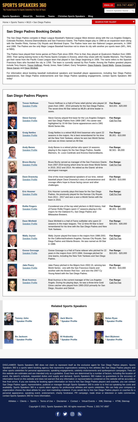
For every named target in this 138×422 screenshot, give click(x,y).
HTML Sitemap (122, 401)
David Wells (108, 65)
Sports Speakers (11, 16)
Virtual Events (88, 401)
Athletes (12, 401)
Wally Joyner (29, 235)
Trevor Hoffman (34, 65)
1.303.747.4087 (101, 406)
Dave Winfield (31, 68)
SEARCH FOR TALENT (115, 22)
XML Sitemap (105, 401)
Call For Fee (115, 120)
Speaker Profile (30, 106)
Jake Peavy (28, 265)
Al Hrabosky (66, 336)
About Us (28, 16)
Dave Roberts (94, 65)
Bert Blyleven (112, 336)
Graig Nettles (29, 132)
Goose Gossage (123, 65)
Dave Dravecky (30, 177)
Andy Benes (29, 147)
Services (40, 16)
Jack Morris (66, 318)
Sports (33, 401)
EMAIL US (108, 5)
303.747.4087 (125, 5)
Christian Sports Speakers (71, 16)
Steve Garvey (13, 68)
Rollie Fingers (30, 206)
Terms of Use (46, 401)
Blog (90, 16)
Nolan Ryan (111, 318)
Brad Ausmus (29, 280)
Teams (51, 16)
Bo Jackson (21, 336)
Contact (74, 401)
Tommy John (22, 318)
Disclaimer (62, 401)
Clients (23, 401)
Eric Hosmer (29, 191)
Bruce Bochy (29, 162)
